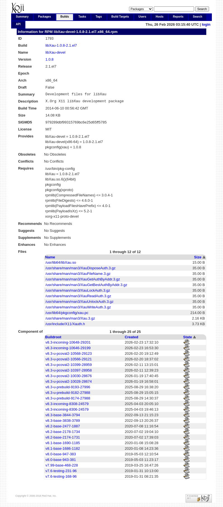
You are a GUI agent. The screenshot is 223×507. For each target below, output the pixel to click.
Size (197, 259)
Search (197, 16)
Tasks (82, 16)
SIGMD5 (25, 124)
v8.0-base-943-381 (60, 461)
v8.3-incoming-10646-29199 (68, 349)
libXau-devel (55, 52)
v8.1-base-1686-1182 (62, 450)
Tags (99, 16)
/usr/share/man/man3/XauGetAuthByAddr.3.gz (82, 281)
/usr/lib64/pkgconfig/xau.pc (66, 314)
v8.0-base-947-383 (60, 456)
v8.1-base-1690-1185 (62, 444)
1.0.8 (49, 59)
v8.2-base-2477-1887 (62, 428)
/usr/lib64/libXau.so (60, 264)
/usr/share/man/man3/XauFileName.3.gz (77, 275)
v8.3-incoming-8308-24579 (67, 405)
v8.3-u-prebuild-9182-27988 (67, 394)
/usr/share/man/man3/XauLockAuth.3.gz (77, 292)
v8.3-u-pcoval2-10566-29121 (68, 361)
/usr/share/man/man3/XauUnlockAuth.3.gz (79, 303)
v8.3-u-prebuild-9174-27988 (67, 400)
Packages (44, 16)
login (206, 24)
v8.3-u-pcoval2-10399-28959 (68, 366)
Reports (178, 16)
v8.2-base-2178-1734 (62, 433)
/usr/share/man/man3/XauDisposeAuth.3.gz (80, 270)
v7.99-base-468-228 (61, 467)
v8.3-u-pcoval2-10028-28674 (68, 383)
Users (142, 16)
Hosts (160, 16)
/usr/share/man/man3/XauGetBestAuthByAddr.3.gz (86, 286)
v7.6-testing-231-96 (61, 472)
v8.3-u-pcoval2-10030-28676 (68, 377)
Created (131, 339)
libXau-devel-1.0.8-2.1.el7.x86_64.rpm (85, 32)
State (187, 339)
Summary (22, 16)
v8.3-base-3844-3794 (62, 417)
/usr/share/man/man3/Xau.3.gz (70, 320)
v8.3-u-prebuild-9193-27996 (67, 389)
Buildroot (53, 339)
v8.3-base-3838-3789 (62, 422)
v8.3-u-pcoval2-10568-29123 (68, 355)
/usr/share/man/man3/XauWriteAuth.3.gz (78, 309)
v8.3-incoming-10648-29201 (68, 344)
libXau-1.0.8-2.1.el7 (61, 45)
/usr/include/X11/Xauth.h (65, 325)
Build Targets (120, 16)
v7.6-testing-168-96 (61, 478)
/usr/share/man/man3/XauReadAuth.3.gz (78, 298)
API (18, 24)
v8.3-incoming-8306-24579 (67, 411)
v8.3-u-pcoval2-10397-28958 (68, 372)
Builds (64, 16)
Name (50, 259)
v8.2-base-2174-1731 (62, 439)
